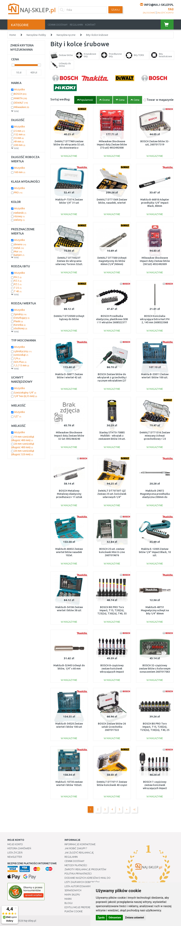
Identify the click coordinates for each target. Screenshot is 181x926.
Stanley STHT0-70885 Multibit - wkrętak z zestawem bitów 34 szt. (111, 435)
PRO (18, 192)
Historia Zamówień (19, 848)
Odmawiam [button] (115, 917)
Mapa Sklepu (72, 894)
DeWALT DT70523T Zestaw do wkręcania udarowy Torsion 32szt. (69, 261)
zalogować (149, 13)
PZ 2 (18, 284)
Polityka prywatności (78, 873)
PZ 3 (18, 280)
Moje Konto (15, 844)
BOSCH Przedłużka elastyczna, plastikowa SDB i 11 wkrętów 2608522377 (112, 319)
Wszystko (19, 89)
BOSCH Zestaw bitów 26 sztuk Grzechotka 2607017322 (112, 726)
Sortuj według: (60, 99)
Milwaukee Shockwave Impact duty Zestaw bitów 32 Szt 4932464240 (69, 435)
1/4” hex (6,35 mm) (25, 396)
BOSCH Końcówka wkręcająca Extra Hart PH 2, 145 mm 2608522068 (155, 319)
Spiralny (20, 314)
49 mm (19, 141)
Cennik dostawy (58, 24)
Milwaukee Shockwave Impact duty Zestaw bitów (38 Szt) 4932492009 (155, 261)
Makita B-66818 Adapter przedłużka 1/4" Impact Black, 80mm (154, 202)
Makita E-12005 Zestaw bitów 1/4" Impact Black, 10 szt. (155, 552)
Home (12, 35)
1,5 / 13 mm (21, 365)
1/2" (17, 416)
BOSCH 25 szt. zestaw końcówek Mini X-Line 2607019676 (112, 552)
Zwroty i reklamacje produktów (85, 869)
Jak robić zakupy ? (76, 848)
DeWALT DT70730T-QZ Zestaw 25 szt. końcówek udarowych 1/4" (111, 493)
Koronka (20, 324)
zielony (19, 219)
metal (19, 247)
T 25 (18, 287)
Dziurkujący (22, 317)
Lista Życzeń (14, 852)
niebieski (20, 212)
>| (134, 809)
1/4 (17, 358)
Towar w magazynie (160, 99)
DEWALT (21, 102)
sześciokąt (21, 354)
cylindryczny (23, 351)
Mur (18, 251)
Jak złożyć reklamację (79, 852)
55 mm (19, 138)
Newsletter (14, 856)
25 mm (19, 131)
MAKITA (20, 98)
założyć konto (165, 13)
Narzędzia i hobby (36, 35)
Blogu (68, 903)
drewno (20, 244)
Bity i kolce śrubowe (97, 35)
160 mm (19, 172)
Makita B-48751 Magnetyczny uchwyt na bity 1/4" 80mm (155, 610)
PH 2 (18, 277)
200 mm (19, 145)
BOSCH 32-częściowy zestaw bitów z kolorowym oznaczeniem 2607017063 (154, 668)
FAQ (171, 8)
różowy (19, 216)
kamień (19, 255)
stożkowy (20, 328)
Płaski (18, 321)
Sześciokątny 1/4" (25, 392)
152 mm (19, 134)
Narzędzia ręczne (66, 35)
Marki (68, 898)
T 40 (18, 291)
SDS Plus (20, 361)
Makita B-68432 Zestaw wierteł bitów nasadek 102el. (69, 552)
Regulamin (76, 24)
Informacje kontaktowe (80, 844)
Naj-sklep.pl (30, 920)
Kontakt (90, 24)
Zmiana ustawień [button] (134, 917)
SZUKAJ (115, 9)
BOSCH (20, 93)
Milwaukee (21, 107)
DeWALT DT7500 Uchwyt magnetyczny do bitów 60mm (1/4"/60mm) (112, 261)
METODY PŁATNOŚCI (76, 865)
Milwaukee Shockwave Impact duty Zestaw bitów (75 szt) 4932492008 (112, 144)
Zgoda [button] (101, 917)
